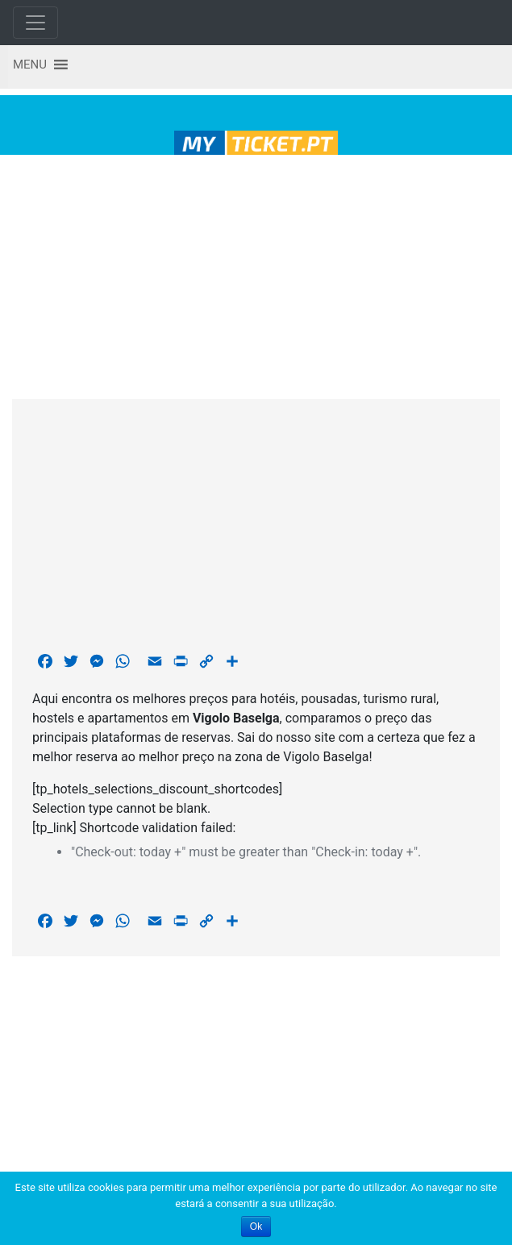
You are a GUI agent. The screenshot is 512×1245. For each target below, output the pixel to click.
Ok (256, 1226)
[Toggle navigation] (35, 22)
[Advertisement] (256, 274)
